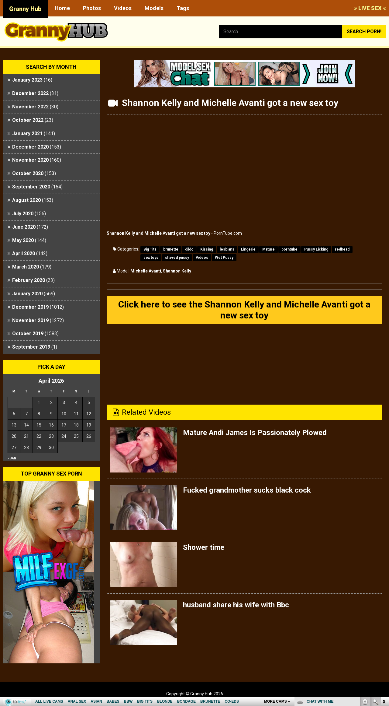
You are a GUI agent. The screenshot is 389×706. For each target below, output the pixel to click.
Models (154, 8)
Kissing (206, 249)
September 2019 (31, 347)
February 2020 (28, 280)
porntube (289, 249)
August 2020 (26, 200)
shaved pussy (177, 257)
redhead (342, 249)
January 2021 (27, 133)
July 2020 (22, 213)
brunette (170, 249)
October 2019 (27, 333)
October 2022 (27, 120)
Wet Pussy (224, 257)
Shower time (203, 547)
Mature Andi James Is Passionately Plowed (255, 432)
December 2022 (30, 93)
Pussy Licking (316, 249)
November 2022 (30, 107)
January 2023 (27, 80)
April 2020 (23, 253)
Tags (183, 8)
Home (62, 8)
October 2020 (27, 173)
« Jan (12, 458)
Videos (123, 8)
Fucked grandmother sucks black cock (247, 490)
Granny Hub (25, 8)
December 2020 (30, 147)
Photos (92, 8)
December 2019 (30, 307)
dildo (189, 249)
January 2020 (27, 294)
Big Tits (150, 249)
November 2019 (30, 320)
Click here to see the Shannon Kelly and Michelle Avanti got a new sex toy (244, 310)
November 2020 (30, 160)
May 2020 (23, 240)
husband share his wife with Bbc (236, 605)
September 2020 (31, 187)
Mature (268, 249)
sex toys (150, 257)
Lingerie (248, 249)
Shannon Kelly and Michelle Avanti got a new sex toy (158, 233)
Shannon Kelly (177, 271)
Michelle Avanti (145, 271)
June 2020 (24, 227)
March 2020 (25, 267)
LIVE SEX (370, 8)
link (383, 611)
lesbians (227, 249)
